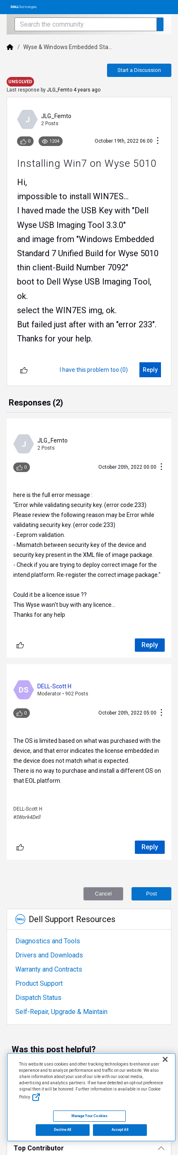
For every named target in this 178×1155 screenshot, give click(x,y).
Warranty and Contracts (48, 969)
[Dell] (10, 47)
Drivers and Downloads (49, 955)
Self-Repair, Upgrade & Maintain (61, 1012)
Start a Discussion (139, 70)
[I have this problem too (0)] (93, 369)
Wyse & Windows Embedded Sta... (67, 47)
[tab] (36, 403)
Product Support (39, 983)
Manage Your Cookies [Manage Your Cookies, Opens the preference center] (89, 1116)
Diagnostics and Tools (47, 941)
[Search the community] (85, 24)
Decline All (62, 1130)
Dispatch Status (38, 998)
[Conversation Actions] (157, 141)
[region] (91, 1097)
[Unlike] (24, 370)
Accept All (120, 1130)
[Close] (165, 1059)
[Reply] (150, 369)
